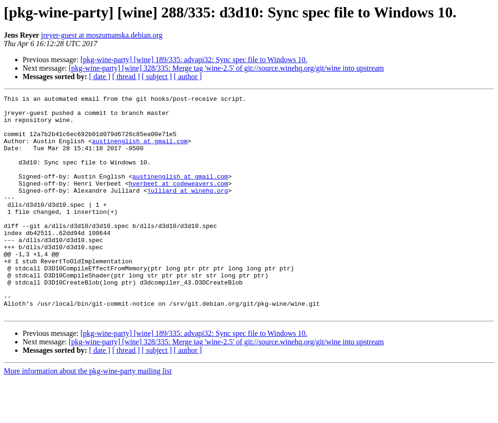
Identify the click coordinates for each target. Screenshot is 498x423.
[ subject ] (157, 77)
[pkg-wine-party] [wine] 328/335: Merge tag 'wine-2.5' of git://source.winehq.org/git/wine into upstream (226, 68)
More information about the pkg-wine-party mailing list (87, 415)
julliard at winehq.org (187, 210)
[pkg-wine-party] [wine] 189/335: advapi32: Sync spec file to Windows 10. (194, 60)
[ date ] (99, 77)
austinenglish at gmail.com (140, 150)
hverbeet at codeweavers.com (178, 201)
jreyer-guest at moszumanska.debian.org (102, 35)
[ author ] (188, 77)
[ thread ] (126, 77)
